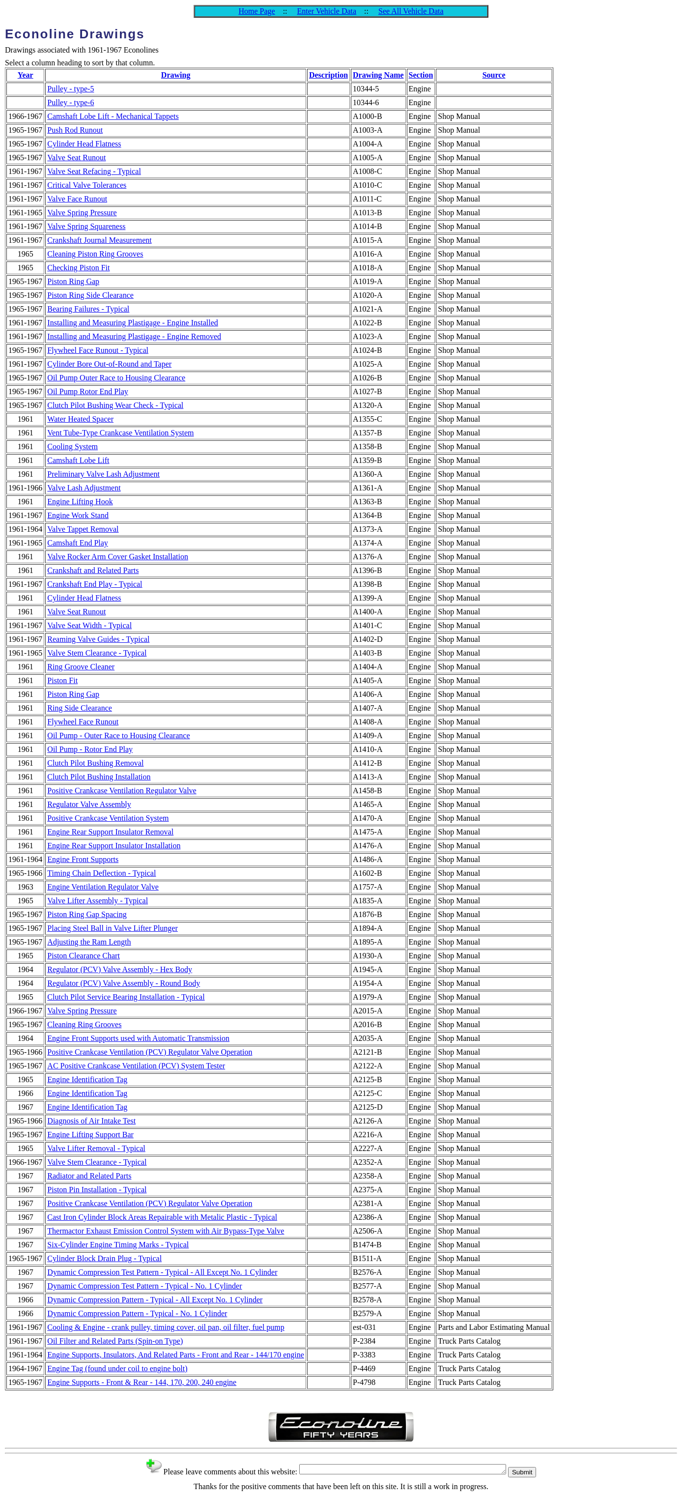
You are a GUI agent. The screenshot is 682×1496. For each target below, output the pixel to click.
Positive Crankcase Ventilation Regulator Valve (121, 790)
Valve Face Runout (77, 199)
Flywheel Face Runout (82, 722)
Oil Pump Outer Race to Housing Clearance (116, 378)
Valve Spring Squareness (86, 226)
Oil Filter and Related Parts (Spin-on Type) (115, 1341)
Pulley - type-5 (70, 89)
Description (328, 75)
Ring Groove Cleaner (80, 666)
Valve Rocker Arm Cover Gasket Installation (117, 556)
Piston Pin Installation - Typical (96, 1189)
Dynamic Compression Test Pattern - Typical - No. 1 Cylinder (144, 1286)
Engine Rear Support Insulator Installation (113, 845)
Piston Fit (62, 680)
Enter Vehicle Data (327, 11)
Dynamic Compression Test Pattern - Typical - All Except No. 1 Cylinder (162, 1272)
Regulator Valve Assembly (89, 804)
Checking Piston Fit (78, 267)
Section (421, 75)
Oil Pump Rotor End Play (87, 391)
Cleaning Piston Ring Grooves (95, 254)
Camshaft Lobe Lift (78, 460)
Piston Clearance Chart (83, 955)
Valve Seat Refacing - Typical (94, 171)
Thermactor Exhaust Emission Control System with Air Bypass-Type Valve (165, 1231)
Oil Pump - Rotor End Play (90, 749)
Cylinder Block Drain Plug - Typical (104, 1258)
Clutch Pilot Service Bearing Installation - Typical (125, 997)
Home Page (256, 11)
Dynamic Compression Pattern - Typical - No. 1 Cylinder (137, 1313)
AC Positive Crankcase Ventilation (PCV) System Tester (136, 1066)
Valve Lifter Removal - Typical (96, 1148)
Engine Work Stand (78, 515)
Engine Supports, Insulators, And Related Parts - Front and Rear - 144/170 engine (175, 1355)
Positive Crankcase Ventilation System (108, 818)
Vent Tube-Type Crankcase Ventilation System (120, 433)
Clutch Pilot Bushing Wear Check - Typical (115, 405)
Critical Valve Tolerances (86, 185)
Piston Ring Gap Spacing (86, 914)
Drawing (176, 75)
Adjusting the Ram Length (89, 942)
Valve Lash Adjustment (83, 488)
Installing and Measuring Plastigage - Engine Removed (134, 336)
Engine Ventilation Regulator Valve (102, 887)
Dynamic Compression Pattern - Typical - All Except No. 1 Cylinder (154, 1299)
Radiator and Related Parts (89, 1176)
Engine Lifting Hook (80, 501)
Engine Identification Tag (87, 1079)
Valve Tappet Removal (82, 529)
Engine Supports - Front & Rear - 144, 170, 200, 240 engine (141, 1382)
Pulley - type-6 (70, 102)
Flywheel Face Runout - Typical (97, 350)
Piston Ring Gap (73, 281)
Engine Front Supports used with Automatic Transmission (138, 1038)
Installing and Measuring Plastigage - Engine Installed (132, 322)
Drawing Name (378, 75)
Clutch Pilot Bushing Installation (98, 777)
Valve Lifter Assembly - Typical (97, 900)
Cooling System (72, 446)
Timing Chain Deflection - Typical (101, 873)
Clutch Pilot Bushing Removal (95, 763)
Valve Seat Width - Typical (89, 625)
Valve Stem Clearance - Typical (96, 653)
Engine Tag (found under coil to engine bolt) (117, 1368)
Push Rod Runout (75, 130)
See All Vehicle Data (411, 11)
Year (25, 75)
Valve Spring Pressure (81, 212)
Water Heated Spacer (80, 419)
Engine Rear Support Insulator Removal (110, 832)
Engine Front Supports (82, 859)
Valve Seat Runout (76, 157)
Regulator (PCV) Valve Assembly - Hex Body (119, 969)
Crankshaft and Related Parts (93, 570)
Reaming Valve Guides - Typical (98, 639)
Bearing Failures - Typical (88, 309)
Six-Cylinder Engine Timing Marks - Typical (118, 1244)
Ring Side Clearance (79, 708)
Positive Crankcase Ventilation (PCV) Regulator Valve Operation (149, 1052)
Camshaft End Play (77, 543)
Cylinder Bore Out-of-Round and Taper (109, 364)
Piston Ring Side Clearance (90, 295)
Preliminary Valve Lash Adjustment (103, 474)
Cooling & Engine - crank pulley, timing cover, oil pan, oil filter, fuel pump (165, 1327)
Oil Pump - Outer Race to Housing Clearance (118, 735)
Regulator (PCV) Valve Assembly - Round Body (123, 983)
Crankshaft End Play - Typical (94, 584)
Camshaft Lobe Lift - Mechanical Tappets (112, 116)
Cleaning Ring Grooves (84, 1024)
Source (494, 75)
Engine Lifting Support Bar (90, 1134)
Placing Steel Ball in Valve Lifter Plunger (112, 928)
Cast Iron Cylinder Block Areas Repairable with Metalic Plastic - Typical (162, 1217)
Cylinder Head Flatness (84, 144)
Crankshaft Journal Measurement (99, 240)
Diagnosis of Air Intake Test (91, 1121)
